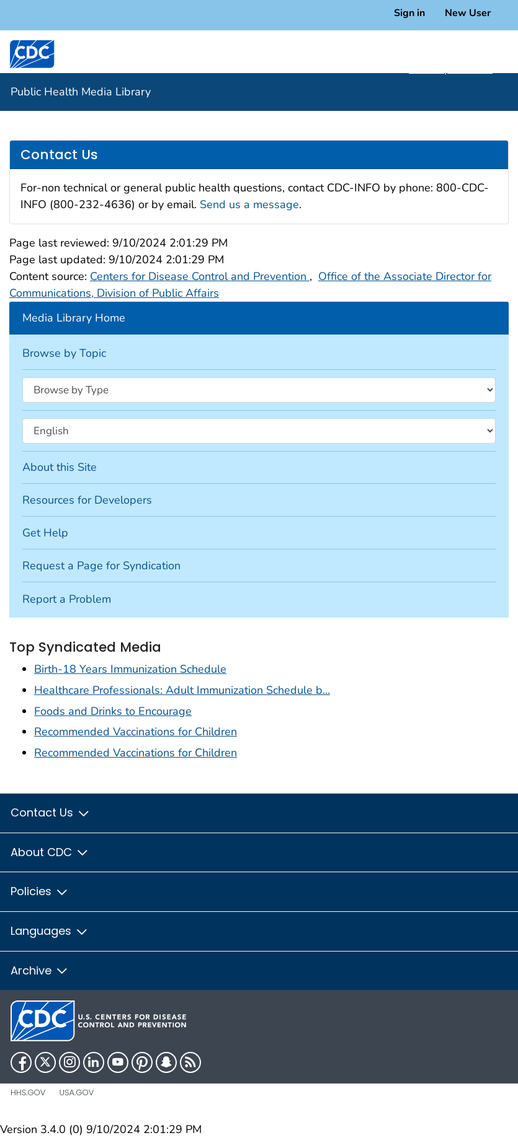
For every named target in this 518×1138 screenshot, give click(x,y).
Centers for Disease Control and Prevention (200, 276)
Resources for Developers (87, 499)
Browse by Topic (64, 353)
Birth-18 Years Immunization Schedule (130, 669)
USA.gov (76, 1092)
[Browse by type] (259, 389)
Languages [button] (50, 931)
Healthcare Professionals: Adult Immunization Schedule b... (182, 690)
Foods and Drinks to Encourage (113, 711)
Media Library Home (73, 317)
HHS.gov (28, 1092)
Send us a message (249, 204)
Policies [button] (40, 891)
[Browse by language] (259, 430)
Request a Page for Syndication (101, 565)
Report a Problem (66, 599)
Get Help (45, 532)
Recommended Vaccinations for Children (135, 731)
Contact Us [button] (51, 812)
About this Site (59, 467)
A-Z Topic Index (457, 68)
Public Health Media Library (81, 91)
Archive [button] (40, 970)
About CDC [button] (50, 852)
